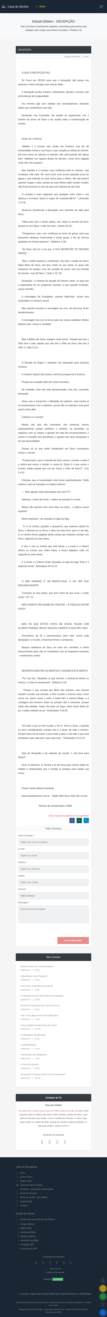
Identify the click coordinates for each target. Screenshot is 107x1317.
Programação (24, 1201)
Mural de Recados (26, 1193)
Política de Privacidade (53, 1272)
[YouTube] (56, 1262)
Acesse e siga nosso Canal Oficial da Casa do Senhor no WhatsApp (53, 1294)
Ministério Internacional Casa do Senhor (32, 1303)
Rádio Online (24, 1181)
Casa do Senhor (15, 6)
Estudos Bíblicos (28, 1236)
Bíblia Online (26, 1228)
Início (20, 1173)
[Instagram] (43, 1262)
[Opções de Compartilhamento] (103, 1296)
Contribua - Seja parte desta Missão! (34, 1189)
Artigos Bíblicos (27, 1224)
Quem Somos (24, 1177)
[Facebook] (36, 1262)
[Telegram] (70, 1262)
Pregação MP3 (27, 1244)
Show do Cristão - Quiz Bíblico (32, 1197)
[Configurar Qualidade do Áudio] (103, 1304)
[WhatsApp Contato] (63, 1262)
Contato (21, 1205)
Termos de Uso (54, 1269)
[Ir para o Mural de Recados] (103, 1288)
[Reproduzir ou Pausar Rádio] (103, 1312)
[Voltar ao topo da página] (103, 1280)
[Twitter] (50, 1262)
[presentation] (66, 930)
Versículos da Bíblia (29, 1240)
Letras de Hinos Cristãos (29, 1185)
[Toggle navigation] (101, 6)
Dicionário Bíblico (28, 1232)
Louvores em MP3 (28, 1248)
